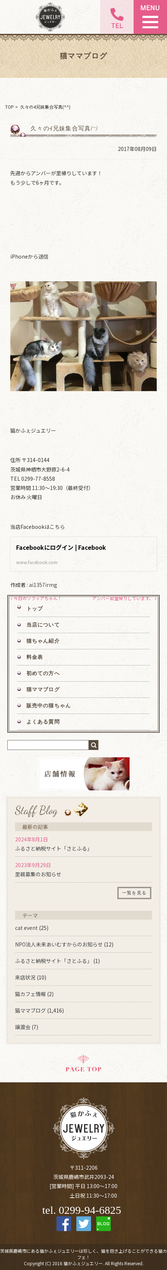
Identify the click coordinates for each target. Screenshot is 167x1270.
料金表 (34, 657)
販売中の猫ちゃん (48, 705)
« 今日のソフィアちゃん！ (36, 598)
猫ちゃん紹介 (43, 641)
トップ (34, 608)
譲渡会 (22, 1027)
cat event (26, 927)
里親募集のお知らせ (38, 874)
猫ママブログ (43, 689)
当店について (43, 625)
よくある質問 (43, 722)
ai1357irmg (43, 584)
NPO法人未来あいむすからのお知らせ (59, 944)
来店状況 (25, 977)
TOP (9, 107)
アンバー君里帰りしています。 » (124, 598)
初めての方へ (43, 673)
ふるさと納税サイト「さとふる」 (53, 848)
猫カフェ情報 (30, 993)
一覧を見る (134, 892)
